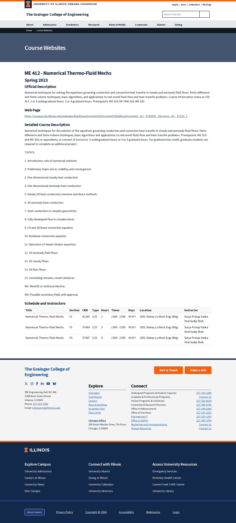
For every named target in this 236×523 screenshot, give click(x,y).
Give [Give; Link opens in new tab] (183, 4)
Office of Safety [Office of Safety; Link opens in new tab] (139, 420)
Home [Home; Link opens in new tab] (29, 30)
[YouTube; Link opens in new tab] (48, 384)
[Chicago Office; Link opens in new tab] (97, 420)
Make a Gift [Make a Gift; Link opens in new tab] (198, 370)
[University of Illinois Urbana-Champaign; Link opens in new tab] (61, 4)
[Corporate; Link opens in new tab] (143, 25)
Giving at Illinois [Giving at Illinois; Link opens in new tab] (98, 478)
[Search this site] (181, 14)
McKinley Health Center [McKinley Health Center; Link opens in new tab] (166, 478)
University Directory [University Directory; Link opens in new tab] (100, 491)
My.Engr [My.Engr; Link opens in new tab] (207, 4)
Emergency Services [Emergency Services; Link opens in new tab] (164, 471)
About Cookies (34, 512)
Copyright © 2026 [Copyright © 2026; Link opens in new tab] (96, 512)
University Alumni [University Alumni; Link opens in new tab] (99, 471)
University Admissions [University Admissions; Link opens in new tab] (38, 471)
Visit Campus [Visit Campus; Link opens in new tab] (32, 491)
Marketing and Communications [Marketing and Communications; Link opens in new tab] (149, 424)
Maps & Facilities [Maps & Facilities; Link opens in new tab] (97, 404)
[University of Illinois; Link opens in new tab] (37, 450)
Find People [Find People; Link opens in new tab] (95, 396)
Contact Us (205, 396)
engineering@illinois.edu (46, 407)
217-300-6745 (203, 404)
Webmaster (153, 512)
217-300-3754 (203, 420)
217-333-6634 (203, 400)
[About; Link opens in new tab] (32, 25)
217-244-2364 (203, 408)
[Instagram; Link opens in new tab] (31, 384)
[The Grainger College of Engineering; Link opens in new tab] (57, 14)
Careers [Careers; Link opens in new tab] (92, 400)
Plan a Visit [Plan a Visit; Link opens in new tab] (94, 412)
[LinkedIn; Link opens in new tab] (42, 384)
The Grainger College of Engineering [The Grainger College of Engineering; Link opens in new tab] (47, 371)
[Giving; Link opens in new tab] (180, 25)
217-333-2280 (40, 404)
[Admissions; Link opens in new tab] (51, 25)
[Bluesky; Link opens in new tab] (54, 384)
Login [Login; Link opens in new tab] (176, 512)
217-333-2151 (203, 412)
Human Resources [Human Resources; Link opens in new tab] (141, 428)
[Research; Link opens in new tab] (96, 25)
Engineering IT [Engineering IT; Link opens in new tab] (139, 416)
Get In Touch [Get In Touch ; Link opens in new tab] (168, 370)
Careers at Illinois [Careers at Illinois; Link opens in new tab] (35, 478)
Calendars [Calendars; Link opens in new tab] (194, 4)
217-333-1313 (203, 416)
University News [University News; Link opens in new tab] (34, 484)
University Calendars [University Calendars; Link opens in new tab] (101, 484)
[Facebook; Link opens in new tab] (37, 384)
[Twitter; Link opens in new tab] (26, 384)
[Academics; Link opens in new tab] (74, 25)
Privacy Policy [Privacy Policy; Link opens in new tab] (64, 512)
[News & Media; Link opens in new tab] (119, 25)
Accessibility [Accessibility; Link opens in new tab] (126, 512)
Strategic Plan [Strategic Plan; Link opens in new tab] (96, 408)
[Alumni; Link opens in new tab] (162, 25)
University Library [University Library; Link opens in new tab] (163, 491)
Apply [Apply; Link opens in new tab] (175, 4)
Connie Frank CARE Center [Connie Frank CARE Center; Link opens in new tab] (168, 484)
